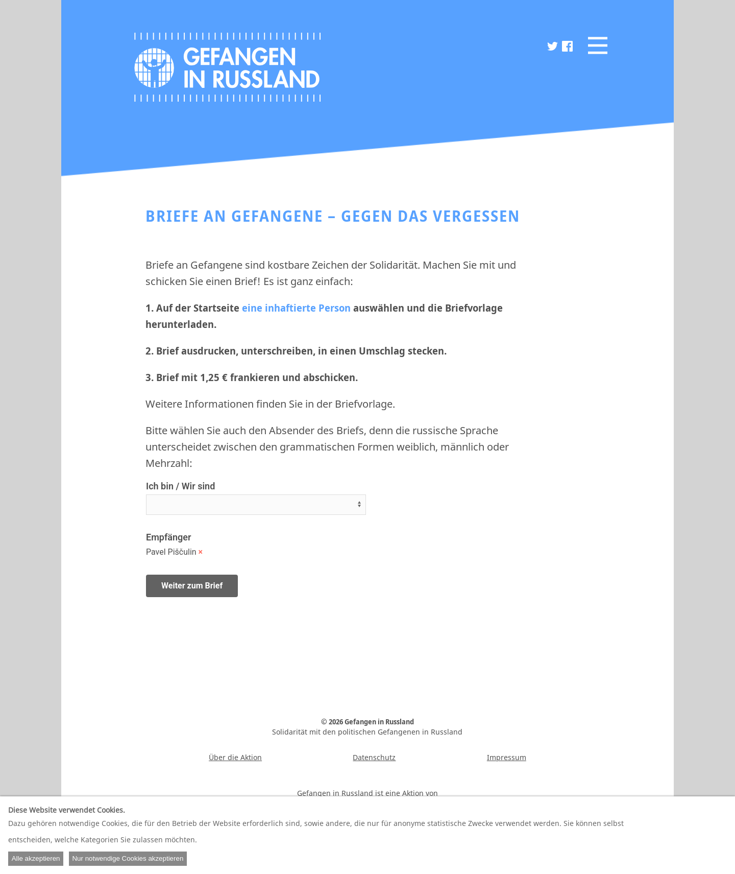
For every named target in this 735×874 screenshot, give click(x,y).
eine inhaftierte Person (296, 308)
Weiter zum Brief (192, 585)
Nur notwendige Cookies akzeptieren (127, 858)
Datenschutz (374, 757)
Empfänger (168, 537)
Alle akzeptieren (36, 858)
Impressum (506, 757)
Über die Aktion (235, 757)
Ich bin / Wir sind (180, 486)
